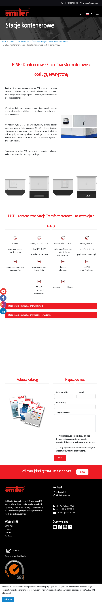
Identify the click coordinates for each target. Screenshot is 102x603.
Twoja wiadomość (63, 412)
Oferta (11, 41)
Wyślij (60, 457)
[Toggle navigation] (97, 14)
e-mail (81, 392)
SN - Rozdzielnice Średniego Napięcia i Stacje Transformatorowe (43, 41)
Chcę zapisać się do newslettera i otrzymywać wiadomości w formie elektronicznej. (75, 449)
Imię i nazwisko (62, 392)
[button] (89, 13)
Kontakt (82, 472)
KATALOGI (9, 526)
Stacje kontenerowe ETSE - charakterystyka (25, 306)
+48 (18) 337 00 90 (70, 3)
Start (4, 41)
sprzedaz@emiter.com (90, 3)
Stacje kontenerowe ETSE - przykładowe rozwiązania (29, 315)
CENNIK (8, 529)
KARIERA (8, 532)
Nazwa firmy (61, 402)
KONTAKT (9, 535)
